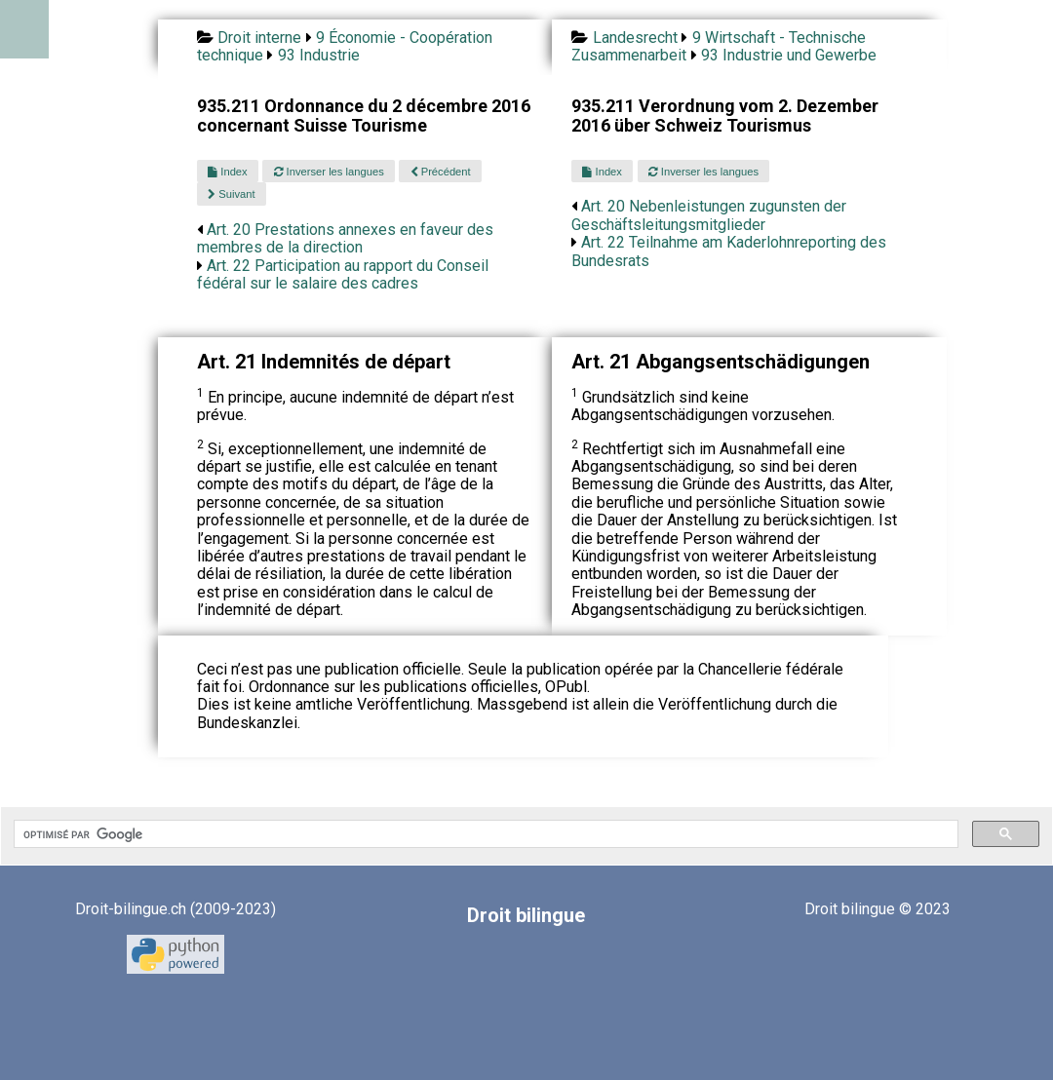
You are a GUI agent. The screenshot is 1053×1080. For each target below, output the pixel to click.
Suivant (231, 194)
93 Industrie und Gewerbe (789, 55)
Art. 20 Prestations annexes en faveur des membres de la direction (345, 238)
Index (227, 171)
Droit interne (259, 37)
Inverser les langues (329, 171)
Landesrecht (635, 37)
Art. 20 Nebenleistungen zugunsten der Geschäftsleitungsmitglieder (708, 215)
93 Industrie (319, 55)
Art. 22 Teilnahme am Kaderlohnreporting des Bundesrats (728, 251)
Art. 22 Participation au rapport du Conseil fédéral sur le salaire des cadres (342, 274)
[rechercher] (484, 834)
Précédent (440, 171)
